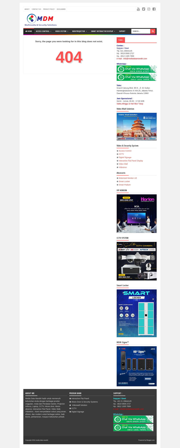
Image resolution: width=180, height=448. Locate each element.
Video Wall (123, 164)
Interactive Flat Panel (80, 398)
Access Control (42, 31)
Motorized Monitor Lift (128, 178)
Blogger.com (151, 440)
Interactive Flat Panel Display (131, 161)
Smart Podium (125, 185)
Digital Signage (125, 157)
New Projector (78, 31)
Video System (60, 31)
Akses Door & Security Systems (84, 402)
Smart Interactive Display (102, 31)
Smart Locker (124, 181)
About (27, 9)
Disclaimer (61, 9)
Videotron (123, 167)
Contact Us (36, 9)
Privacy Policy (49, 9)
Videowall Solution (79, 405)
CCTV (121, 154)
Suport (122, 31)
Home (28, 31)
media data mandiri (42, 440)
